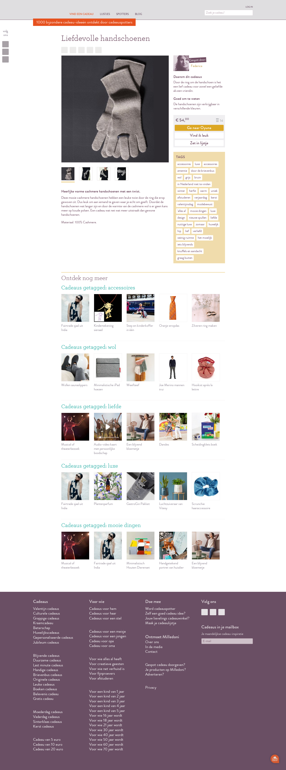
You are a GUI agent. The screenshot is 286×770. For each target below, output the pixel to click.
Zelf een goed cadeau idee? (165, 613)
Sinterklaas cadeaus (47, 721)
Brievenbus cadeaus (47, 675)
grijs (187, 177)
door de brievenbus (202, 171)
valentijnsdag (185, 204)
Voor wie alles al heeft (105, 659)
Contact (151, 651)
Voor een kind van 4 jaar (107, 706)
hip (179, 231)
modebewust (204, 204)
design (181, 218)
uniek (214, 191)
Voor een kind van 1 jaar (106, 691)
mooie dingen (198, 211)
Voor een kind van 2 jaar (107, 696)
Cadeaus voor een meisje (107, 631)
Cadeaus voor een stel (105, 618)
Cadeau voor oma (102, 646)
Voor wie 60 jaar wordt (106, 744)
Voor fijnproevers (102, 673)
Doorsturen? (98, 50)
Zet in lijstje (199, 143)
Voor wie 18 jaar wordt (105, 720)
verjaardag (200, 197)
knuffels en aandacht (189, 251)
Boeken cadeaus (45, 689)
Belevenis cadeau (46, 694)
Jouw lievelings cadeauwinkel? (167, 618)
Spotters (122, 14)
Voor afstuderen (101, 678)
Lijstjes (105, 14)
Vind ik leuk (199, 135)
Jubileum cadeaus (46, 642)
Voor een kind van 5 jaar (107, 711)
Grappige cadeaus (46, 618)
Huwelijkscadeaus (46, 632)
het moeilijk (205, 238)
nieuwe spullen (197, 218)
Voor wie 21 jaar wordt (105, 725)
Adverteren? (154, 674)
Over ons (152, 642)
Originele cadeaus (46, 679)
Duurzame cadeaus (47, 660)
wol (179, 177)
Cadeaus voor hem (102, 608)
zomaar (200, 224)
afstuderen (183, 197)
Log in (249, 6)
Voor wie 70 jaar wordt (106, 749)
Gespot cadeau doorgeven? (165, 664)
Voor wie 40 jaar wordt (106, 735)
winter (181, 191)
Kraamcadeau (43, 623)
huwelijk (213, 224)
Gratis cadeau (43, 698)
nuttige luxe (184, 224)
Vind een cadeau (81, 14)
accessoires (184, 164)
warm (203, 191)
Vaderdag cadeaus (46, 717)
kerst (214, 197)
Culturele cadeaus (46, 613)
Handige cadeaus (45, 670)
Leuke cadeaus (44, 684)
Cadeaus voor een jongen (108, 636)
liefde (213, 218)
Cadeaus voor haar (102, 613)
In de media (153, 647)
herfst (192, 191)
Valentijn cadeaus (46, 608)
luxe (197, 164)
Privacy (150, 687)
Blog (138, 14)
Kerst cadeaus (43, 726)
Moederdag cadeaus (48, 712)
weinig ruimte (185, 238)
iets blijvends (185, 244)
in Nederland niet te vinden (193, 184)
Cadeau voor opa (101, 641)
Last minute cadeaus (48, 665)
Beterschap (41, 628)
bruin (197, 177)
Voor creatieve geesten (106, 664)
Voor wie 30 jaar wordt (106, 730)
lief (187, 231)
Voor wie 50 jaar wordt (106, 739)
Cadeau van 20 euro (48, 749)
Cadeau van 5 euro (47, 739)
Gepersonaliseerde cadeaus (53, 637)
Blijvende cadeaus (46, 655)
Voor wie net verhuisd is (106, 669)
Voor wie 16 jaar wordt (105, 715)
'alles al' (181, 211)
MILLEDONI (45, 10)
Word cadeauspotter (160, 608)
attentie (182, 171)
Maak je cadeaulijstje (160, 623)
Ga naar (199, 128)
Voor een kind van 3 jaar (107, 701)
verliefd (197, 231)
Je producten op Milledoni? (165, 669)
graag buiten (184, 258)
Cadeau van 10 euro (47, 744)
